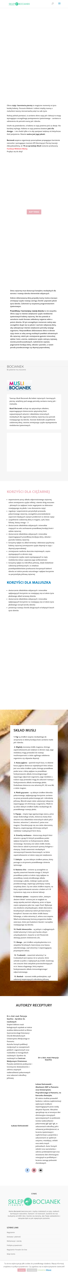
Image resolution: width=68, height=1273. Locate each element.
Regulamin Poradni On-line (17, 1250)
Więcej (48, 1270)
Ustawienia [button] (42, 1270)
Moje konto (11, 1254)
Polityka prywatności (14, 1245)
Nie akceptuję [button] (32, 1270)
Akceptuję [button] (21, 1270)
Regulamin (11, 1232)
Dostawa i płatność (14, 1237)
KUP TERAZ (34, 212)
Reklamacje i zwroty (14, 1241)
